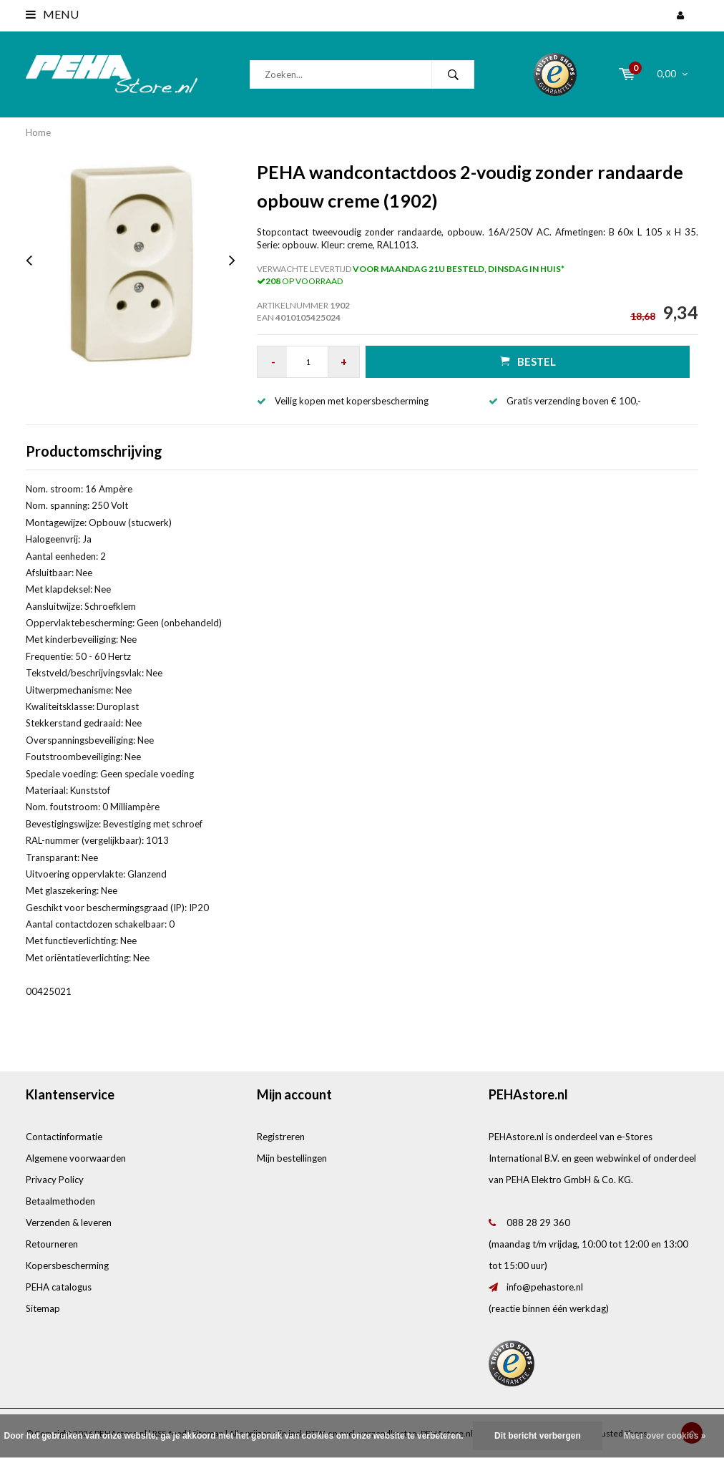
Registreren (281, 1136)
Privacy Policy (55, 1179)
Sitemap (43, 1308)
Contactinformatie (64, 1136)
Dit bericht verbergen (537, 1436)
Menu (52, 14)
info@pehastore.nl (545, 1287)
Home (38, 132)
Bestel (527, 361)
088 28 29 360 (538, 1222)
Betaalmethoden (60, 1201)
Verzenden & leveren (69, 1222)
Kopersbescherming (67, 1265)
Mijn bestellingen (292, 1158)
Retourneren (52, 1244)
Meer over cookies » (665, 1436)
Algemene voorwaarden (76, 1158)
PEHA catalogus (59, 1287)
